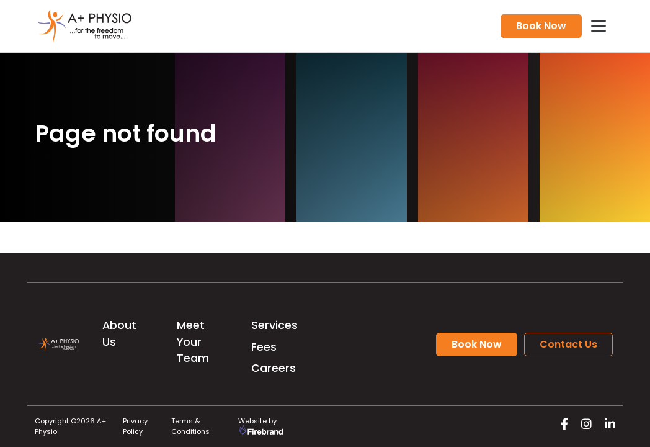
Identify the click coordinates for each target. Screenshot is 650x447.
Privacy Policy (135, 426)
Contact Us (568, 344)
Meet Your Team (193, 342)
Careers (273, 368)
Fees (264, 347)
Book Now (541, 26)
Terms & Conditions (190, 426)
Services (274, 325)
